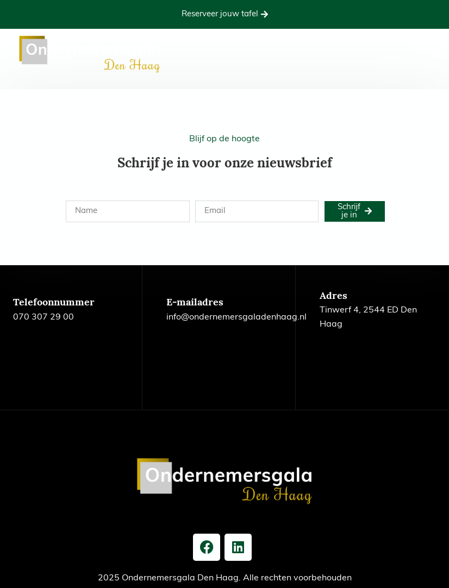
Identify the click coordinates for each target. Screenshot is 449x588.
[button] (435, 53)
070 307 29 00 (43, 317)
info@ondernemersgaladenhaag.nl (236, 317)
